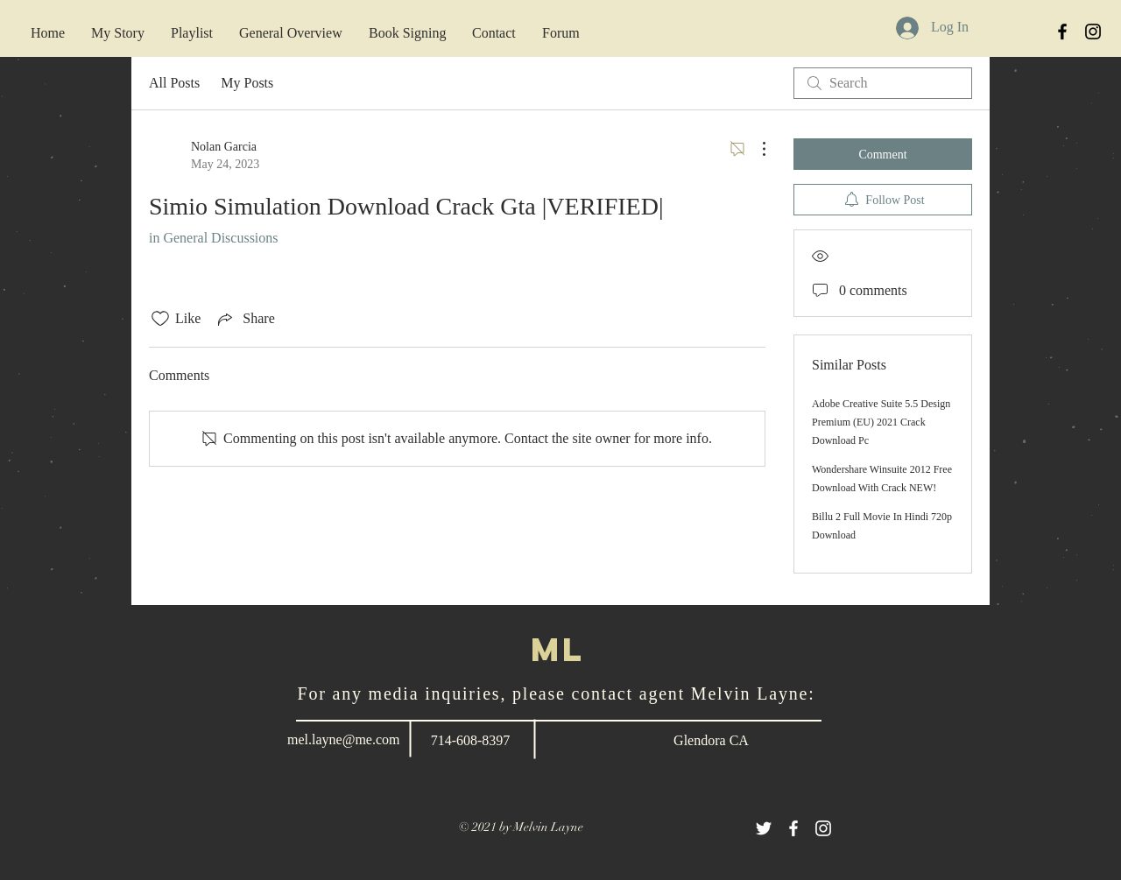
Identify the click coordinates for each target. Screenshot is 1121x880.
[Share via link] (244, 318)
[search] (882, 83)
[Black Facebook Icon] (1062, 31)
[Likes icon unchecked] (160, 318)
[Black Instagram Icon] (1092, 31)
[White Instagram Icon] (823, 828)
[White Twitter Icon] (763, 828)
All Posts (174, 82)
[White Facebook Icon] (793, 828)
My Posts (247, 82)
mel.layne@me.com (343, 739)
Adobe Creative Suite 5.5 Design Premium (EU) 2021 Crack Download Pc (881, 422)
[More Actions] (754, 148)
